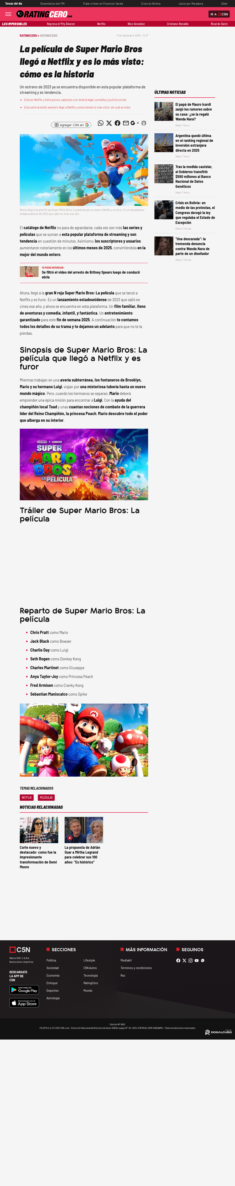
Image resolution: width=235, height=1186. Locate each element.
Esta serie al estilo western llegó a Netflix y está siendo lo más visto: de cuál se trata (77, 107)
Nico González (136, 24)
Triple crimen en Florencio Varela (103, 3)
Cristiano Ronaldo (178, 24)
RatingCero (48, 35)
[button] (144, 123)
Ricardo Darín (219, 24)
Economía (52, 975)
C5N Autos (90, 968)
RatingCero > (29, 35)
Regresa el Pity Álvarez (61, 24)
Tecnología (91, 975)
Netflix (101, 24)
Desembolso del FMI (52, 3)
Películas (46, 797)
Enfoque (52, 983)
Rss (123, 975)
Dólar (224, 3)
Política (51, 960)
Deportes (52, 990)
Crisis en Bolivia (150, 3)
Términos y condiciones (136, 968)
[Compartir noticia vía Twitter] (109, 123)
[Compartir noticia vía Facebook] (117, 123)
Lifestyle (89, 960)
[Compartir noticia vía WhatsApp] (101, 123)
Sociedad (52, 968)
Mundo (88, 990)
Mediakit (126, 960)
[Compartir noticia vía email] (126, 123)
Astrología (53, 998)
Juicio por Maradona (191, 3)
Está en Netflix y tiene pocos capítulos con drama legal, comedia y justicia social (75, 100)
